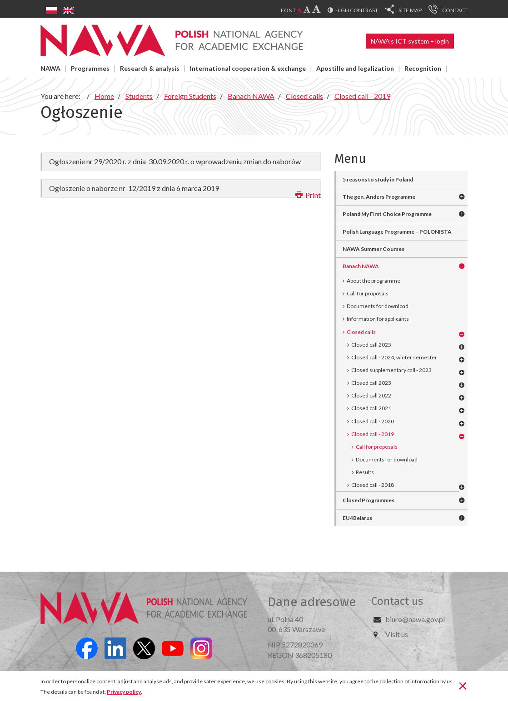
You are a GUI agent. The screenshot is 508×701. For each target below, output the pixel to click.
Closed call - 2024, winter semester (394, 357)
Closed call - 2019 (372, 434)
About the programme (373, 280)
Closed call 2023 (371, 382)
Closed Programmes (368, 500)
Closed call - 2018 (372, 484)
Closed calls (361, 331)
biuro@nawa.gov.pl (415, 619)
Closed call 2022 (371, 395)
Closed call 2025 (371, 344)
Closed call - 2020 (372, 421)
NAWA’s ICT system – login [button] (410, 41)
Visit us (396, 634)
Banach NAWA (361, 266)
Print (308, 195)
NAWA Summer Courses (373, 248)
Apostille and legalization (355, 68)
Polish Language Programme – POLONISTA (397, 231)
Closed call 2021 (371, 408)
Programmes (90, 68)
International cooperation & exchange (248, 68)
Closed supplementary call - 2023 (391, 370)
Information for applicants (378, 318)
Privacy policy (124, 691)
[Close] (463, 685)
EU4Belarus (357, 518)
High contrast (356, 10)
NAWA (50, 68)
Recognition (422, 68)
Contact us (397, 601)
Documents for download (377, 306)
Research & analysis (149, 68)
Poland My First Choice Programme (387, 214)
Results (365, 472)
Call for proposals (367, 293)
